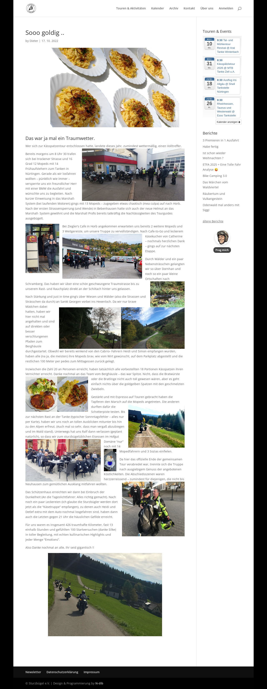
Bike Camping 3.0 (215, 176)
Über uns (206, 8)
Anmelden (226, 8)
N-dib (99, 683)
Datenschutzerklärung (62, 672)
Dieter (34, 41)
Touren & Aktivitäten (131, 8)
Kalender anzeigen (228, 122)
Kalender (157, 8)
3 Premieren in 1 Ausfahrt (221, 140)
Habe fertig (210, 147)
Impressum (91, 672)
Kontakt (189, 8)
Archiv (173, 8)
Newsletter (33, 672)
